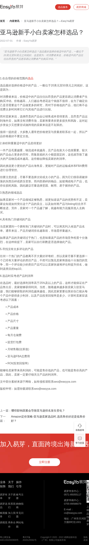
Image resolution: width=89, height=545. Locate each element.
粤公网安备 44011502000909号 (9, 538)
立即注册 (44, 462)
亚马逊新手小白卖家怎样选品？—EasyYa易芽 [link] (49, 21)
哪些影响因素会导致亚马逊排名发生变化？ (38, 410)
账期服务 (3, 514)
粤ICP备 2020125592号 (30, 538)
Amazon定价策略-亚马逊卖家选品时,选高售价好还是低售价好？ (48, 418)
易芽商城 (81, 7)
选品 (30, 78)
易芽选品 (3, 505)
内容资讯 (14, 21)
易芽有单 (3, 496)
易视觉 (3, 522)
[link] (2, 21)
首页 (2, 21)
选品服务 (63, 7)
